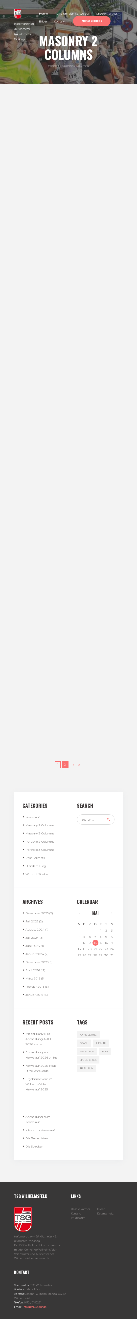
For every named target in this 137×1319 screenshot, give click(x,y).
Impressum (78, 1217)
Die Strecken (34, 1146)
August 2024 (35, 929)
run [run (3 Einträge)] (105, 1051)
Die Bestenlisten (36, 1138)
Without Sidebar (37, 874)
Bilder (101, 1209)
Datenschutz (105, 1213)
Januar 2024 (34, 954)
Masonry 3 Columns (39, 833)
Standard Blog (35, 866)
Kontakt (76, 1213)
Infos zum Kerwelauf (40, 1130)
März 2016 (32, 978)
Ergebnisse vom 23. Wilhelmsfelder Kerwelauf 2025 (39, 1084)
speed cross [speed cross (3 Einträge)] (88, 1060)
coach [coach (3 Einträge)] (84, 1043)
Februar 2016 (34, 986)
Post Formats (35, 858)
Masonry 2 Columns (39, 825)
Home (52, 65)
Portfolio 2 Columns (39, 841)
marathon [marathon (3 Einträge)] (87, 1051)
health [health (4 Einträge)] (101, 1043)
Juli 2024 (32, 937)
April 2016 (32, 970)
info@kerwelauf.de (34, 1307)
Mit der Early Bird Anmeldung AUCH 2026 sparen (38, 1039)
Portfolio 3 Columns (39, 849)
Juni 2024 (32, 946)
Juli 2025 (31, 921)
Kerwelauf (32, 817)
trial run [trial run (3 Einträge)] (86, 1068)
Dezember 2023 (37, 962)
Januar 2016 (34, 995)
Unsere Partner (80, 1209)
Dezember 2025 (36, 913)
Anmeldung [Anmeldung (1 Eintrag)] (88, 1034)
